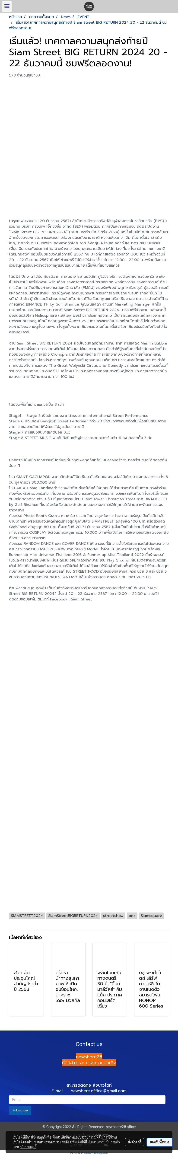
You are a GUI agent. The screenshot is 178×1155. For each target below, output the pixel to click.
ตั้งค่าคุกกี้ (134, 1142)
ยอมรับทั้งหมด (159, 1142)
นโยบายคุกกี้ (28, 1147)
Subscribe (20, 1110)
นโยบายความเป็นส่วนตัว (104, 1142)
